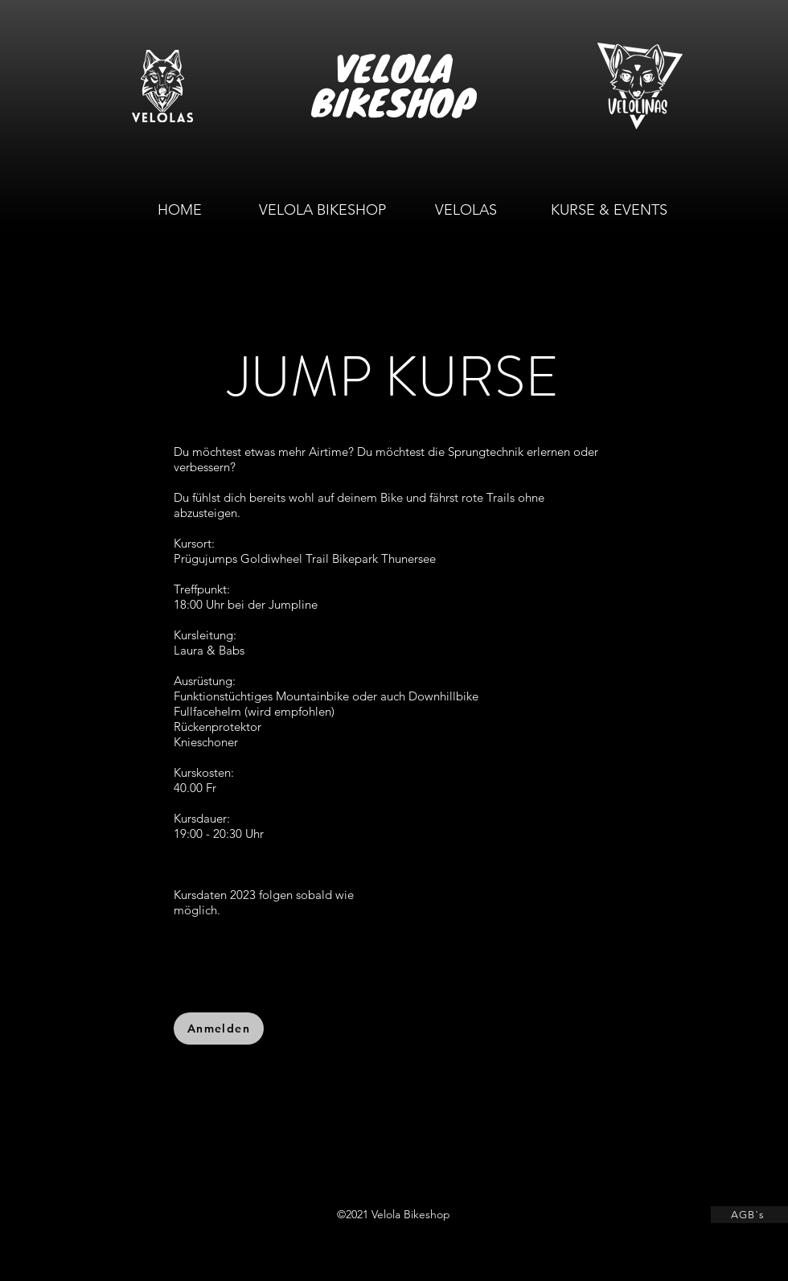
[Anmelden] (219, 1028)
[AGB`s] (749, 1214)
